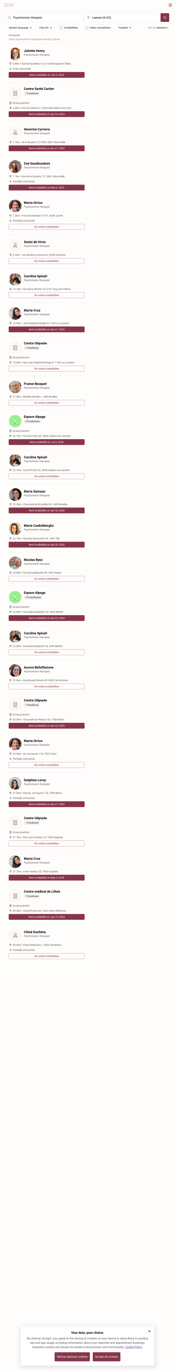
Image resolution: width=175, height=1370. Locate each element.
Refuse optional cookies (72, 1356)
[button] (149, 1331)
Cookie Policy (133, 1347)
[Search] (165, 17)
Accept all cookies (106, 1356)
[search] (44, 17)
